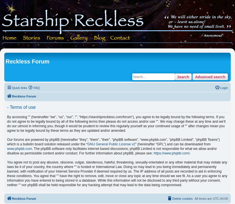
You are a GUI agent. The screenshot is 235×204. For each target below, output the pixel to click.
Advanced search (210, 76)
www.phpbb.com (19, 149)
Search (183, 76)
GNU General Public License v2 (111, 144)
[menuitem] (34, 87)
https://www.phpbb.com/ (172, 153)
